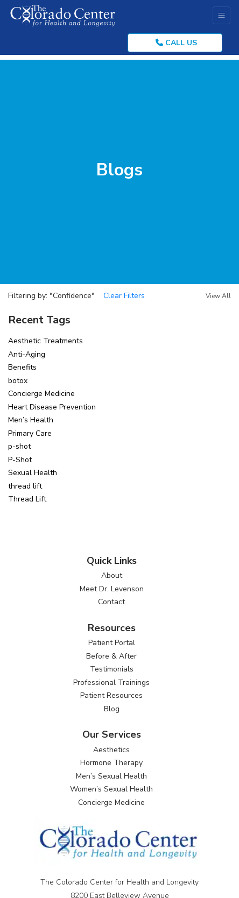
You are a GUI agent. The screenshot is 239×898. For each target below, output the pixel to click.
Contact (111, 602)
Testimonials (111, 669)
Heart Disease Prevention (52, 407)
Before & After (111, 656)
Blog (112, 709)
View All (218, 296)
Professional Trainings (111, 682)
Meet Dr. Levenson (112, 589)
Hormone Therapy (111, 763)
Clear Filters (124, 296)
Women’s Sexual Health (111, 789)
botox (17, 381)
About (111, 575)
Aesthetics (111, 750)
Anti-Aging (26, 354)
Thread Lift (27, 499)
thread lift (25, 486)
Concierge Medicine (41, 393)
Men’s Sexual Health (111, 776)
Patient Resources (111, 695)
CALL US (176, 43)
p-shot (19, 446)
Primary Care (30, 433)
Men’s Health (30, 420)
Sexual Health (32, 473)
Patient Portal (111, 643)
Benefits (22, 367)
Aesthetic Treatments (45, 341)
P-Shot (20, 460)
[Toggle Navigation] (221, 15)
